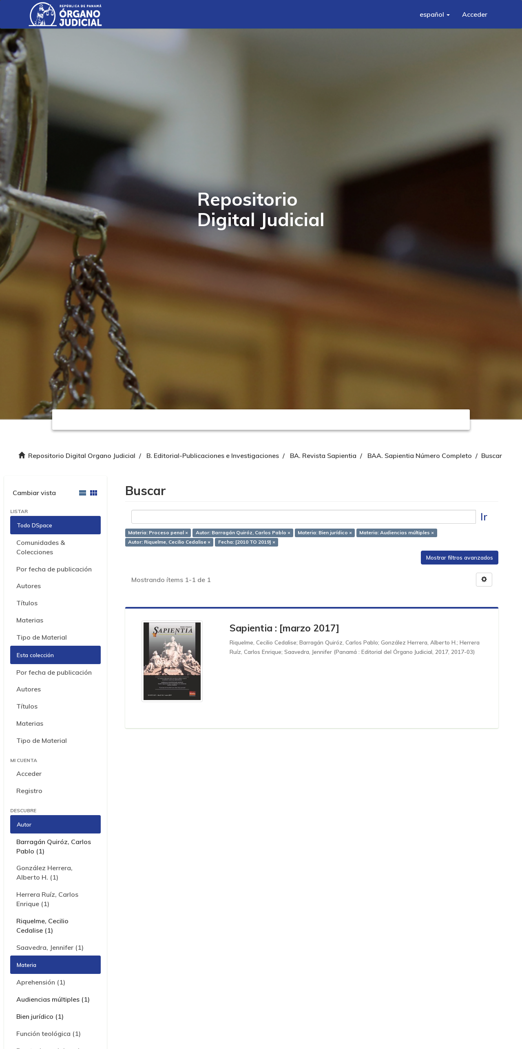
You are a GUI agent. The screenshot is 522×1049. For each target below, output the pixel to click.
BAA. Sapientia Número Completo (419, 455)
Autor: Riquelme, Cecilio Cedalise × (169, 542)
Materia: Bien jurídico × (325, 533)
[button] (435, 14)
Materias (29, 620)
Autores (28, 586)
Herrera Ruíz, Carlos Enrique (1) (47, 899)
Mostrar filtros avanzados (459, 557)
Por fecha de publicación (54, 569)
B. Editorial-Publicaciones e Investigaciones (212, 455)
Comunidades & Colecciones (40, 547)
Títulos (27, 603)
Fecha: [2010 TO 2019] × (246, 542)
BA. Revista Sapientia (323, 455)
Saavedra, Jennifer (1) (50, 947)
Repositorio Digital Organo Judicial (81, 455)
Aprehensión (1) (40, 982)
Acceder (29, 773)
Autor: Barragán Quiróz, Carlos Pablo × (243, 533)
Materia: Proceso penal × (158, 533)
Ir (483, 516)
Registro (29, 791)
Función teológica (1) (48, 1033)
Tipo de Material (41, 637)
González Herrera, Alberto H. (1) (44, 872)
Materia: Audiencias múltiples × (396, 533)
